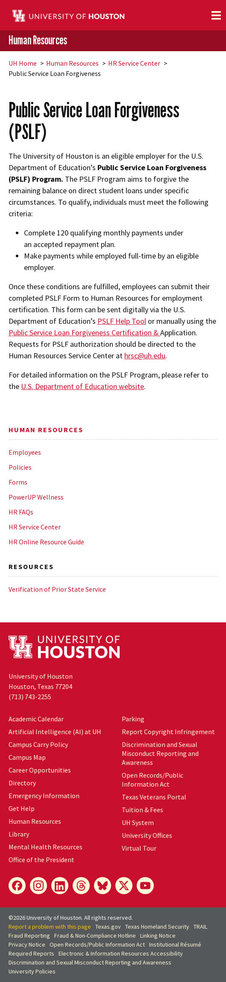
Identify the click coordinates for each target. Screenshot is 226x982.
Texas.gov (108, 926)
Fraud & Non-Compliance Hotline (95, 935)
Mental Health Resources (45, 847)
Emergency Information (44, 795)
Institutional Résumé (175, 944)
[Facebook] (17, 885)
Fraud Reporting (29, 935)
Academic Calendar (36, 719)
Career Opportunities (40, 770)
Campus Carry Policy (38, 744)
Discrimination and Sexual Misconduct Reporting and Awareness (160, 753)
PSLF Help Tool (121, 321)
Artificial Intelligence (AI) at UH (55, 731)
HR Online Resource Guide (46, 541)
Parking (133, 719)
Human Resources (38, 40)
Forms (18, 482)
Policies (20, 467)
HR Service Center (134, 63)
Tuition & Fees (142, 809)
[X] (123, 885)
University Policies (32, 971)
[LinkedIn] (59, 885)
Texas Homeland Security (157, 926)
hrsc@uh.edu (144, 355)
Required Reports (31, 953)
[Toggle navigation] (216, 15)
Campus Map (27, 757)
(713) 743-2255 (30, 696)
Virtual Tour (139, 848)
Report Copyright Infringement (168, 731)
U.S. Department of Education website (82, 386)
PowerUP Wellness (36, 497)
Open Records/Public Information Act (152, 779)
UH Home (23, 63)
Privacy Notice (27, 944)
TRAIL (200, 926)
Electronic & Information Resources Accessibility (121, 953)
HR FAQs (21, 512)
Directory (22, 783)
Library (19, 834)
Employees (25, 452)
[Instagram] (38, 885)
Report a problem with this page (50, 926)
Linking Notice (158, 935)
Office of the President (41, 859)
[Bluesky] (102, 885)
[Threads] (81, 885)
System (138, 822)
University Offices (147, 835)
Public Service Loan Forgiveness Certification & (84, 332)
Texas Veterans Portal (154, 797)
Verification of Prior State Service (57, 589)
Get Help (22, 808)
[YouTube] (145, 885)
